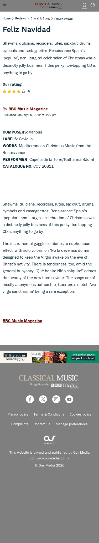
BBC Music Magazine (22, 320)
